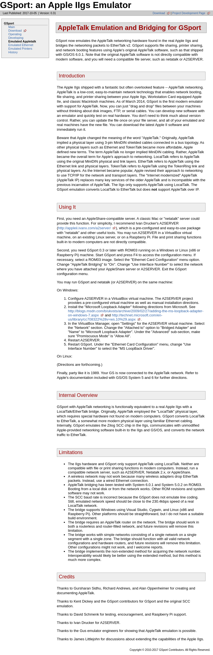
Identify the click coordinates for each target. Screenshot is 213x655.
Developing (15, 37)
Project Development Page (188, 13)
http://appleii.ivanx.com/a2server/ (84, 228)
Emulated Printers (20, 48)
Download (159, 13)
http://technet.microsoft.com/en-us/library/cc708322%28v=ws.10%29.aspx (115, 317)
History (13, 52)
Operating (15, 34)
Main (11, 27)
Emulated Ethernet (20, 45)
